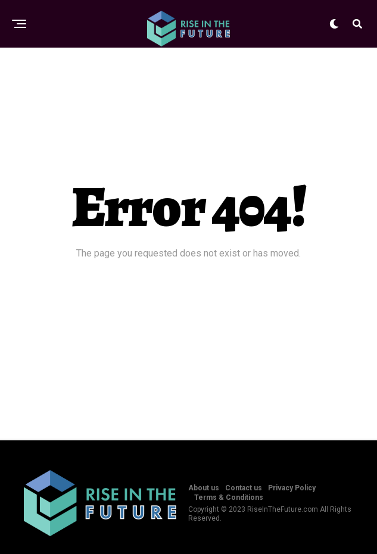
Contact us (243, 488)
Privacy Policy (292, 488)
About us (203, 488)
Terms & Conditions (228, 497)
